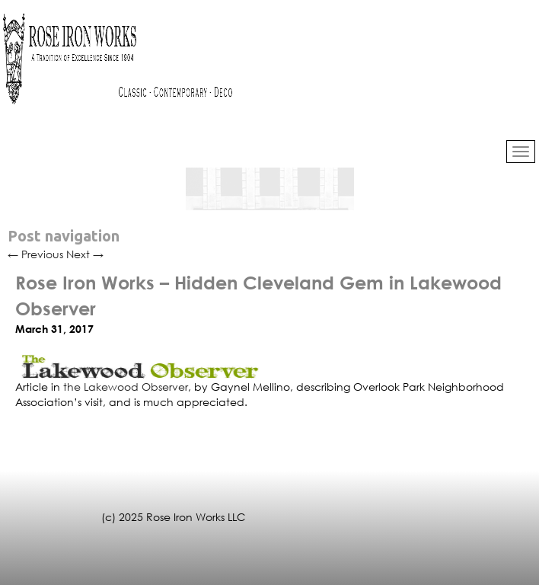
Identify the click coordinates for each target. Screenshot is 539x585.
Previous (35, 254)
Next (85, 254)
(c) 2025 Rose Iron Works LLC (173, 517)
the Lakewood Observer (125, 386)
